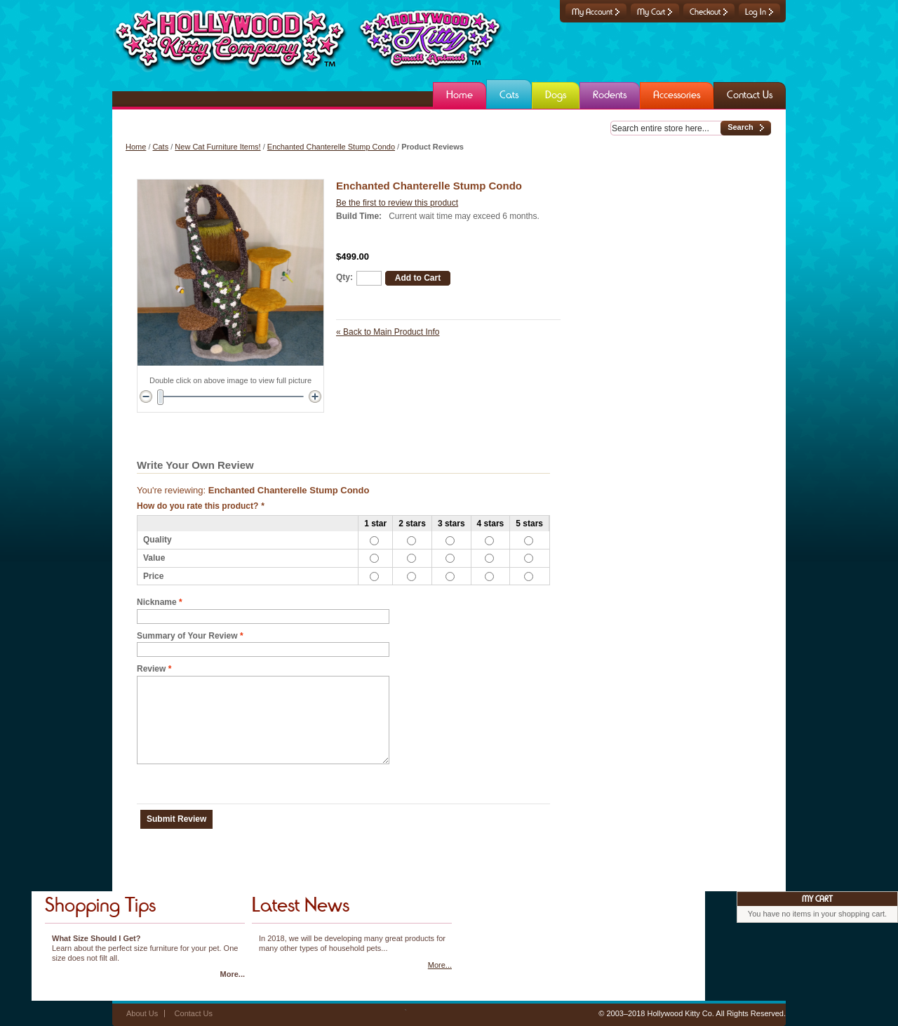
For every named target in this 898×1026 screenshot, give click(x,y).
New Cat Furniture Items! (217, 146)
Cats (161, 146)
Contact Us (194, 1013)
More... (232, 974)
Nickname (157, 602)
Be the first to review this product (397, 203)
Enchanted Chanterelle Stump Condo (331, 146)
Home (136, 146)
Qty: (344, 277)
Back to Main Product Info (387, 332)
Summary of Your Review (187, 636)
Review (151, 669)
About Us (142, 1013)
